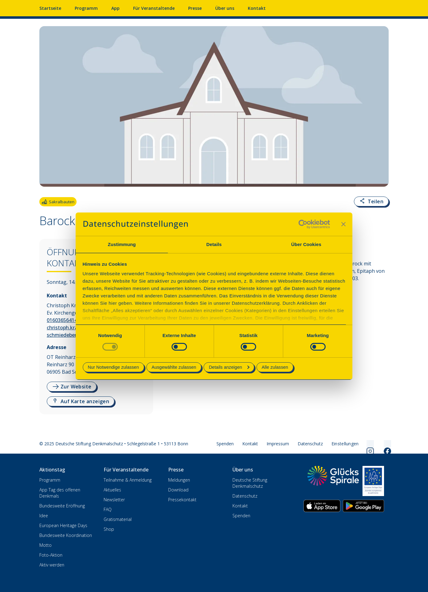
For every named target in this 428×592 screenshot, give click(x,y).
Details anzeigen (229, 367)
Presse (195, 8)
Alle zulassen (275, 367)
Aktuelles (112, 490)
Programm (86, 8)
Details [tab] (214, 244)
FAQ (108, 509)
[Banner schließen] (343, 224)
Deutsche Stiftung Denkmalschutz (249, 483)
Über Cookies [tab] (306, 244)
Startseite (50, 8)
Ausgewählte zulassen (174, 367)
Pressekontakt (182, 500)
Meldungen (179, 480)
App (115, 8)
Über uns (224, 8)
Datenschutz (310, 444)
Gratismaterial (118, 519)
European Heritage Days (63, 525)
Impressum (278, 444)
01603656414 (62, 320)
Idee (43, 515)
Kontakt (257, 8)
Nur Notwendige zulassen (113, 367)
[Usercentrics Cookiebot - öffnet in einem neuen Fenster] (303, 224)
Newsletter (114, 500)
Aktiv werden (51, 565)
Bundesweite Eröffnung (62, 506)
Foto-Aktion (50, 555)
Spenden (225, 444)
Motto (45, 545)
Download (178, 490)
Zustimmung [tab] (122, 244)
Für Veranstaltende (154, 8)
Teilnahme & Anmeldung (128, 480)
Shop (109, 529)
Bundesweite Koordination (65, 535)
